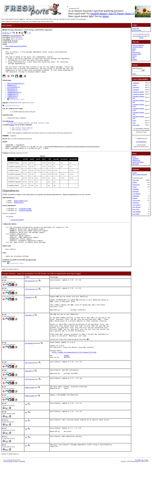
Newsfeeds (136, 164)
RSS (147, 488)
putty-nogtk (136, 125)
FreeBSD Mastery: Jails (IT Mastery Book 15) (112, 13)
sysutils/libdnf (17, 231)
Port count (136, 180)
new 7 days (136, 209)
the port (10, 129)
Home (134, 157)
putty (134, 123)
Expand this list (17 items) (16, 106)
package (11, 132)
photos (105, 16)
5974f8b (15, 41)
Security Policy (137, 54)
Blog (134, 57)
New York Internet (137, 36)
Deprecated (136, 184)
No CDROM (136, 193)
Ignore (135, 187)
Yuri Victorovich (29, 296)
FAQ (134, 50)
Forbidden (136, 189)
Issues (134, 49)
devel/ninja (19, 213)
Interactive (136, 202)
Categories (136, 158)
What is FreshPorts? (138, 45)
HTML (139, 488)
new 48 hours (137, 207)
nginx (134, 120)
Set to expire (136, 200)
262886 (66, 382)
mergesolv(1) (12, 95)
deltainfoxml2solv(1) (15, 88)
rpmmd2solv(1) (12, 103)
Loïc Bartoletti (29, 366)
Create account (137, 30)
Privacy (135, 56)
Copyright (123, 489)
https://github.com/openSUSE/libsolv (16, 46)
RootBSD (141, 37)
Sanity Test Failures (138, 162)
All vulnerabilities (141, 141)
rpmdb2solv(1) (12, 101)
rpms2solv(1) (12, 105)
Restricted (136, 191)
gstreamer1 (136, 87)
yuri (26, 431)
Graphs (135, 173)
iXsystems (144, 36)
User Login (136, 28)
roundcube (136, 83)
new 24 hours (137, 205)
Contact (135, 59)
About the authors (138, 47)
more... (135, 74)
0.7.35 (4, 33)
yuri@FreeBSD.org (15, 35)
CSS (142, 488)
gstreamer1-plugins (138, 92)
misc (7, 33)
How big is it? (137, 52)
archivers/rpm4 (25, 219)
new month (136, 214)
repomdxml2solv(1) (14, 99)
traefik (135, 85)
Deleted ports (136, 160)
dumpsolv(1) (12, 90)
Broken (135, 182)
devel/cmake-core (21, 211)
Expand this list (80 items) (11, 113)
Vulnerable (136, 196)
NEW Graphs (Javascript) (140, 174)
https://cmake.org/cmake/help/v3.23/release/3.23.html (74, 378)
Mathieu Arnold (29, 415)
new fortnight (137, 211)
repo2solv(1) (12, 97)
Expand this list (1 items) (16, 278)
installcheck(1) (13, 92)
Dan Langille (136, 489)
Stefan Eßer (28, 312)
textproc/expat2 (25, 221)
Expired (135, 198)
